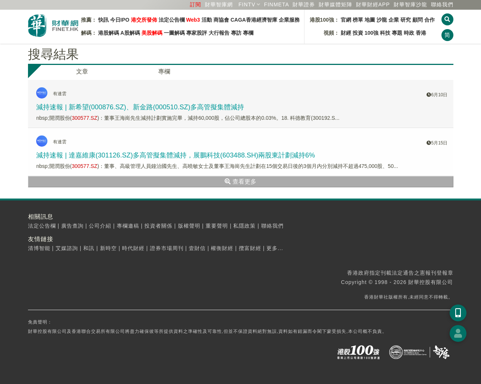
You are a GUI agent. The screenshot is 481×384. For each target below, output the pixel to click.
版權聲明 (189, 226)
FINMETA (276, 4)
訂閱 (195, 4)
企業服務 (289, 20)
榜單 (358, 20)
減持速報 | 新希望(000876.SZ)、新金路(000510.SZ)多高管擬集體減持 (140, 107)
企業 (393, 20)
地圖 (370, 20)
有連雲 (59, 93)
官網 (346, 20)
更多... (274, 248)
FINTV (246, 4)
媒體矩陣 (335, 4)
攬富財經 (250, 248)
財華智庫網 (219, 4)
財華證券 (304, 4)
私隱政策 (244, 226)
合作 (429, 20)
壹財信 (197, 248)
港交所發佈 (144, 20)
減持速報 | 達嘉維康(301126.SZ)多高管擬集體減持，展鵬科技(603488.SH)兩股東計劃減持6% (175, 155)
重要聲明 (217, 226)
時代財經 (133, 248)
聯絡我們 (442, 4)
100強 (371, 33)
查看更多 (240, 181)
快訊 (103, 20)
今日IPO (119, 20)
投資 (358, 33)
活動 (207, 20)
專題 (397, 33)
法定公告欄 (172, 20)
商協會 (221, 20)
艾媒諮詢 (67, 248)
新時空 (108, 248)
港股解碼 (108, 33)
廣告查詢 (72, 226)
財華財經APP (373, 4)
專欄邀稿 (128, 226)
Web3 (193, 20)
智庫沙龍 (410, 4)
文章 (82, 71)
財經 (346, 33)
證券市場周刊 (167, 248)
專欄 (248, 33)
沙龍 (382, 20)
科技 (385, 33)
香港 (421, 33)
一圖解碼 (174, 33)
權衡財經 (222, 248)
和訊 (88, 248)
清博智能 (39, 248)
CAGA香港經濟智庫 (254, 20)
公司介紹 (100, 226)
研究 (405, 20)
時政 (409, 33)
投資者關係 (158, 226)
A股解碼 (130, 33)
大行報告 (219, 33)
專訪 (236, 33)
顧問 (417, 20)
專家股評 (196, 33)
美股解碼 (151, 33)
